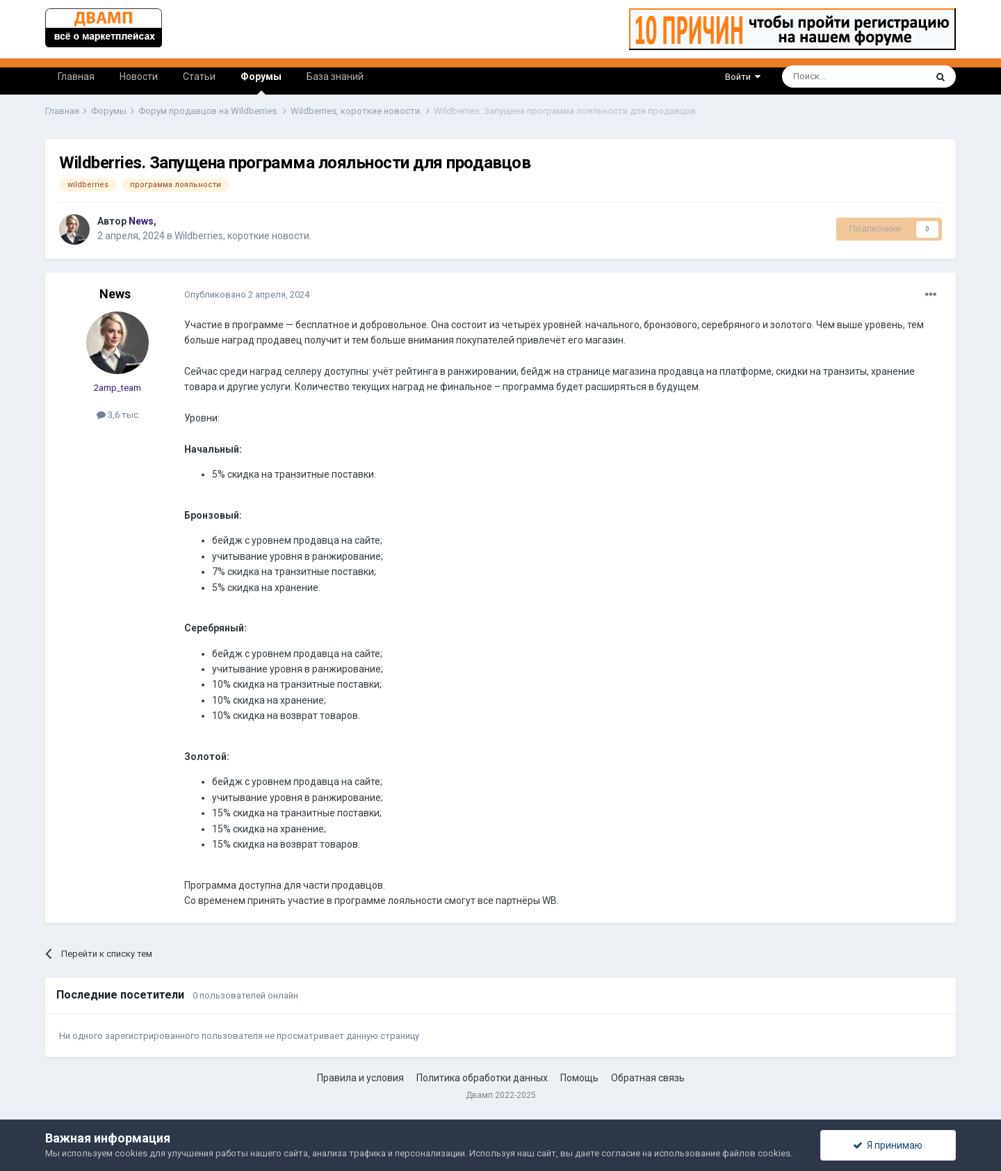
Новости (139, 76)
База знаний (335, 76)
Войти (742, 77)
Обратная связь (648, 1077)
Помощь (579, 1077)
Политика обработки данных (482, 1077)
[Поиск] (822, 76)
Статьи (199, 76)
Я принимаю (887, 1145)
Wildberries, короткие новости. (242, 235)
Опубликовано (246, 294)
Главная (76, 76)
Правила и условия (360, 1077)
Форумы (261, 83)
